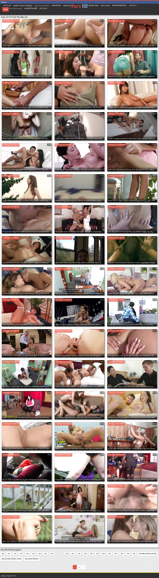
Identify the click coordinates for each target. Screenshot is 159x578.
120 (39, 553)
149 (97, 553)
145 (85, 553)
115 (21, 553)
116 (27, 553)
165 (134, 553)
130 (51, 553)
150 (103, 553)
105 (3, 553)
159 (128, 553)
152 (109, 553)
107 (9, 553)
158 (121, 553)
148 (91, 553)
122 (45, 553)
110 (15, 553)
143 (79, 553)
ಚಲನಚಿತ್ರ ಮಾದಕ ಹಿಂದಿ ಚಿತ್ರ (147, 553)
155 (115, 553)
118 (33, 553)
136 (66, 553)
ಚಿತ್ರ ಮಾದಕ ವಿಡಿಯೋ (32, 559)
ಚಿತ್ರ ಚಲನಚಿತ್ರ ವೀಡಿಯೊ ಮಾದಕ (12, 559)
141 (73, 553)
